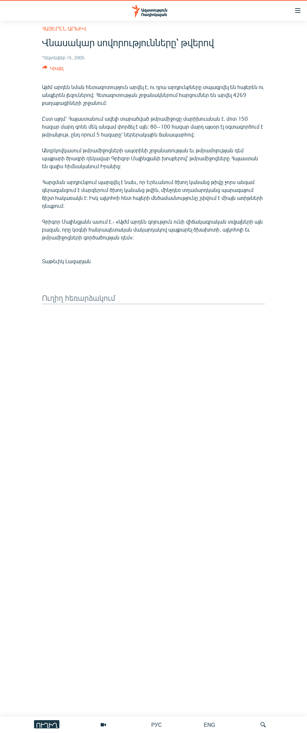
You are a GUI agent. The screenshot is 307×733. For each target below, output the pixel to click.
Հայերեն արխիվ (64, 28)
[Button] (52, 69)
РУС (156, 724)
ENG (209, 724)
